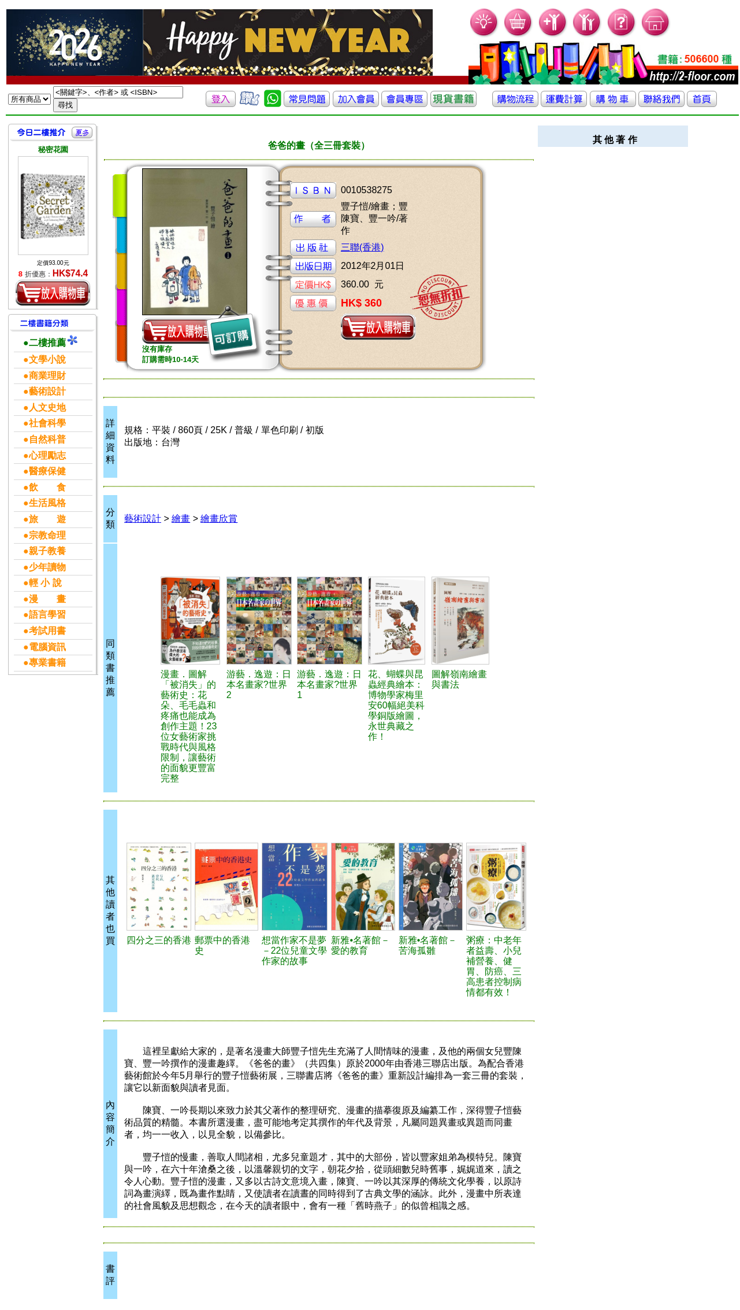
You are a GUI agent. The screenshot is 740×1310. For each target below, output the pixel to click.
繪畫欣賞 (218, 518)
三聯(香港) (362, 247)
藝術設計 (142, 518)
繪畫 (181, 518)
